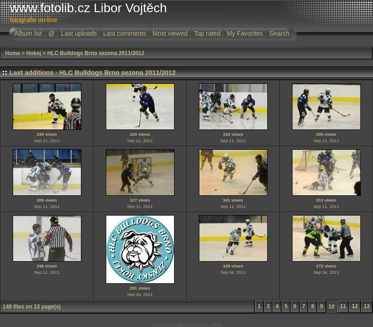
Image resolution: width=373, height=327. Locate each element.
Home (12, 53)
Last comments (124, 33)
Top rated (207, 33)
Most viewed (170, 33)
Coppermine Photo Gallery (198, 324)
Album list (28, 33)
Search (279, 33)
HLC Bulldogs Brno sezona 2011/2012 (95, 53)
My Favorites (245, 33)
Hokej (33, 53)
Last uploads (79, 33)
